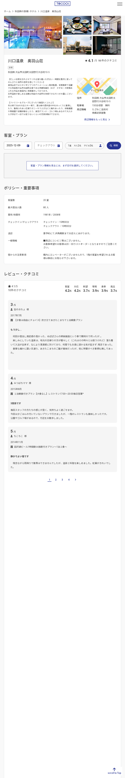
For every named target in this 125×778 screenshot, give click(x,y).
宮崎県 (6, 705)
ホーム (7, 11)
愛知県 (6, 645)
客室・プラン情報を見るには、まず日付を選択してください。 (62, 165)
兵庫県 (97, 695)
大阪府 (97, 689)
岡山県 (67, 689)
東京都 (67, 660)
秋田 (10, 566)
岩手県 (28, 544)
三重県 (6, 650)
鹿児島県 (7, 710)
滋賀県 (97, 679)
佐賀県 (6, 684)
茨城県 (67, 634)
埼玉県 (67, 650)
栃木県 (67, 640)
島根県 (67, 684)
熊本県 (6, 695)
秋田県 (97, 655)
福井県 (36, 650)
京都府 (97, 684)
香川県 (36, 684)
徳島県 (36, 679)
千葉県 (67, 655)
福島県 (61, 544)
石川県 (36, 645)
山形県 (50, 544)
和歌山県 (99, 705)
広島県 (67, 695)
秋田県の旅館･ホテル (25, 11)
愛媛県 (36, 689)
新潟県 (36, 634)
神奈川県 (68, 666)
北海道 (7, 544)
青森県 (18, 544)
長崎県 (6, 689)
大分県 (6, 700)
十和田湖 (20, 566)
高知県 (36, 695)
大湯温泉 (12, 586)
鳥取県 (67, 679)
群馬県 (67, 645)
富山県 (36, 640)
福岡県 (6, 679)
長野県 (36, 660)
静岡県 (6, 640)
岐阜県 (6, 634)
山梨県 (36, 655)
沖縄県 (6, 715)
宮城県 (39, 544)
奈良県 (97, 700)
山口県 (67, 700)
